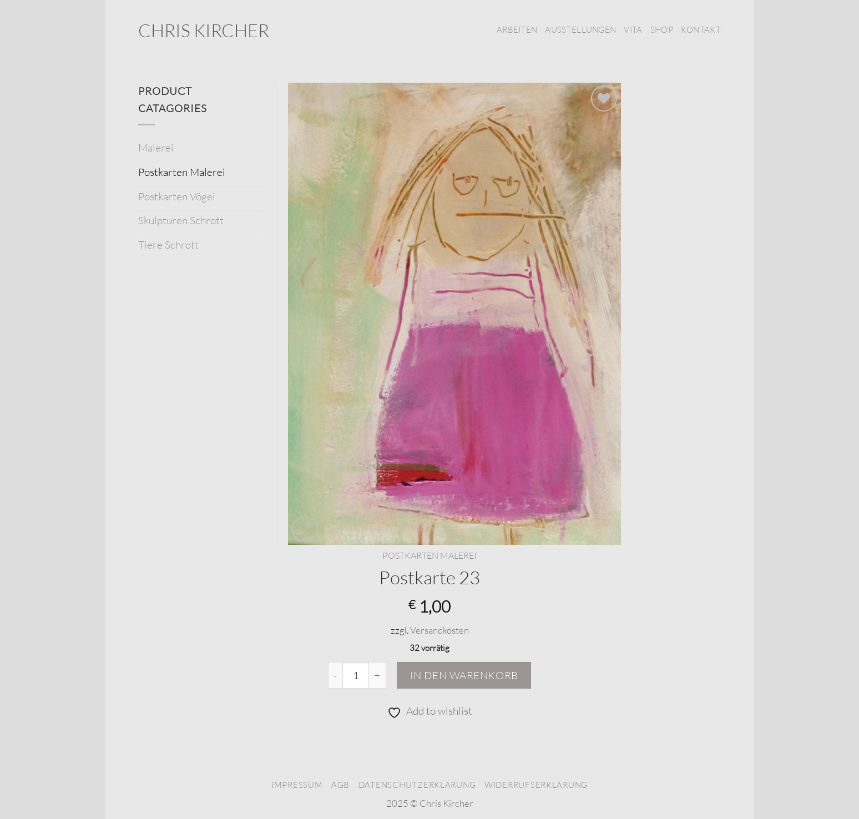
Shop (661, 29)
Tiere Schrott (168, 244)
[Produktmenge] (355, 675)
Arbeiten (517, 29)
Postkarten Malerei (429, 555)
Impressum (297, 785)
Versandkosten (439, 630)
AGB (340, 785)
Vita (633, 29)
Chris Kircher (203, 30)
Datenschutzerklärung (417, 785)
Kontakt (701, 29)
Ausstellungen (580, 29)
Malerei (156, 147)
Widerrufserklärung (536, 785)
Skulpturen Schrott (181, 220)
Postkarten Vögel (176, 196)
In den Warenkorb (464, 675)
